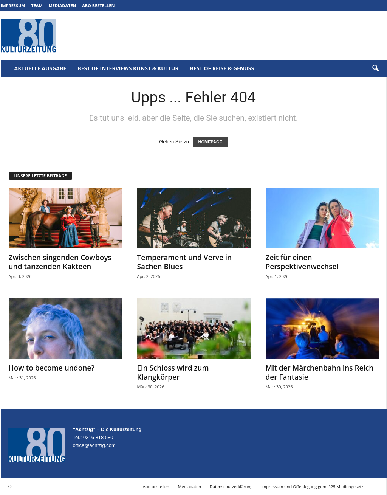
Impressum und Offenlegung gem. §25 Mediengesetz (312, 486)
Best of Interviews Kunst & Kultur (127, 68)
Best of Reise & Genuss (222, 68)
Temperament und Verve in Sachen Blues (184, 262)
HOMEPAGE (210, 142)
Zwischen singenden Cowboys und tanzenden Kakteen (60, 262)
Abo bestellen (98, 5)
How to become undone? (51, 368)
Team (37, 5)
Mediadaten (62, 5)
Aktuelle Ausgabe (40, 68)
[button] (375, 68)
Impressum (13, 5)
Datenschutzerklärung (231, 486)
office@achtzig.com (94, 445)
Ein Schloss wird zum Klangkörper (173, 372)
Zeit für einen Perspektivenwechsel (302, 262)
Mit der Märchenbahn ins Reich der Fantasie (320, 372)
